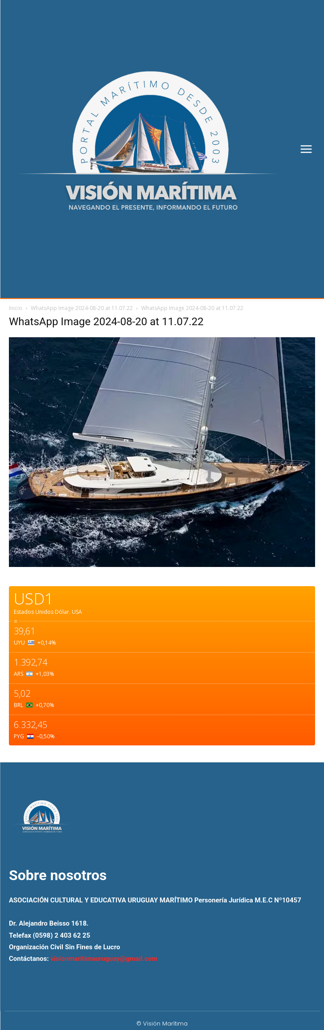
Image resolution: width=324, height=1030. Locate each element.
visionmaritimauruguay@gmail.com (103, 959)
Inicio (15, 308)
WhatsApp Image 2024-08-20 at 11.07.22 (82, 308)
